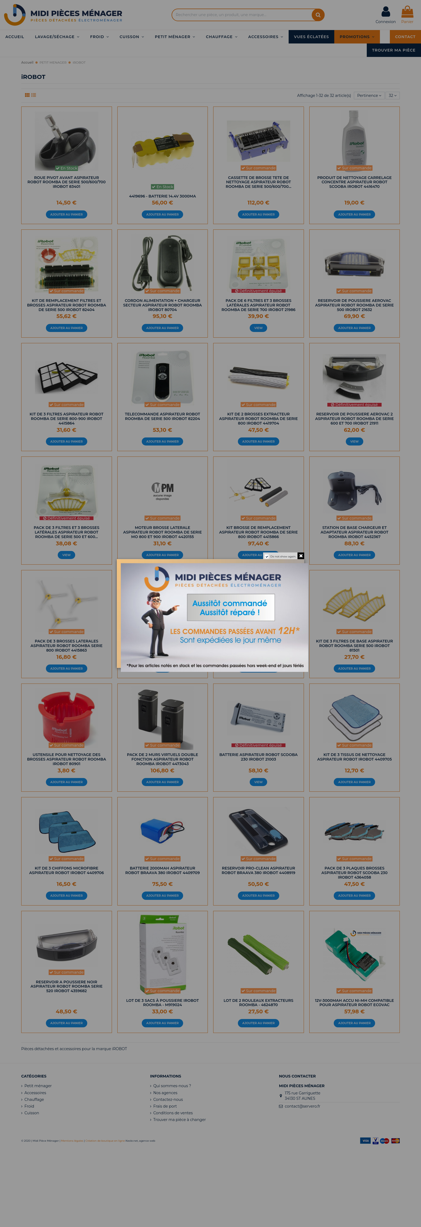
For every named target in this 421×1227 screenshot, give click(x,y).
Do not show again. (283, 556)
